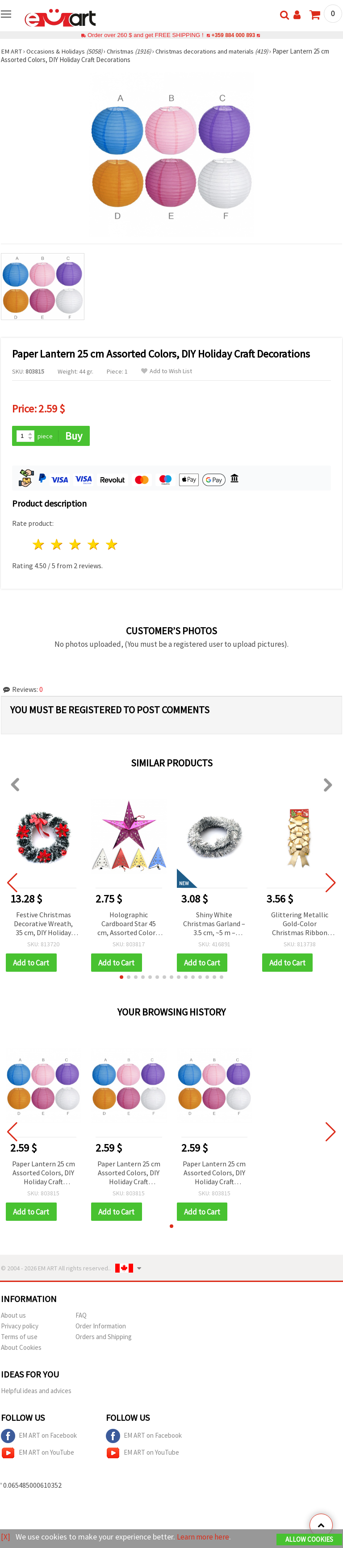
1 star (39, 545)
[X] (5, 1537)
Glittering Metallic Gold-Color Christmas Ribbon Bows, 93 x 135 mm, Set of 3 (299, 924)
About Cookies (21, 1348)
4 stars (93, 545)
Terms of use (19, 1337)
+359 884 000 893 (233, 35)
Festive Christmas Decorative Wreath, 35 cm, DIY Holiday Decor (43, 924)
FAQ (81, 1316)
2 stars (57, 545)
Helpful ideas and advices (36, 1391)
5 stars (112, 545)
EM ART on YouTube (37, 1454)
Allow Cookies (309, 1540)
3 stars (76, 545)
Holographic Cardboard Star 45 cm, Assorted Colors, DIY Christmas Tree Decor (128, 924)
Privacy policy (19, 1327)
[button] (121, 977)
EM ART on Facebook (39, 1437)
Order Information (100, 1327)
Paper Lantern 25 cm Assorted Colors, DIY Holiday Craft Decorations (43, 1174)
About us (13, 1316)
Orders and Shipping (103, 1337)
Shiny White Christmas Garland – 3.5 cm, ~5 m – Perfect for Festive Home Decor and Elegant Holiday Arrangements (214, 924)
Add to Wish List (166, 371)
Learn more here (204, 1537)
